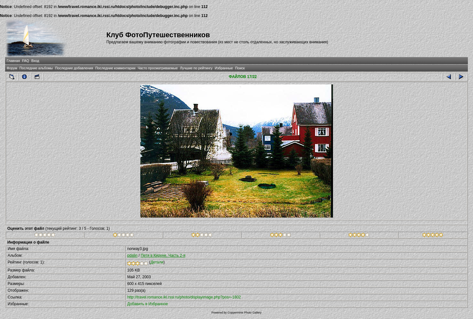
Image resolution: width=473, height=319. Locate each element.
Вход (35, 61)
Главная (13, 61)
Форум (12, 68)
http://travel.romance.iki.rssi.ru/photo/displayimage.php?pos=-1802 (184, 297)
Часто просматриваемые (158, 68)
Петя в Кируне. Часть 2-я (163, 255)
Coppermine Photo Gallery (244, 312)
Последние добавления (74, 68)
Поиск (240, 68)
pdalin (132, 255)
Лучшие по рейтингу (196, 68)
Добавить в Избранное (147, 304)
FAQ (25, 61)
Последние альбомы (36, 68)
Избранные (224, 68)
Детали (156, 262)
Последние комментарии (115, 68)
